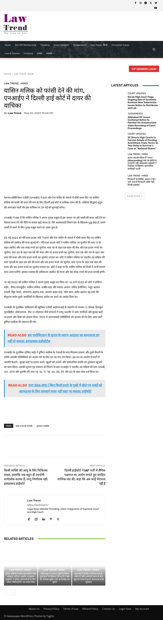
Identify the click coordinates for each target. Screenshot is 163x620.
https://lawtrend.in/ (38, 505)
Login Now (125, 609)
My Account (142, 609)
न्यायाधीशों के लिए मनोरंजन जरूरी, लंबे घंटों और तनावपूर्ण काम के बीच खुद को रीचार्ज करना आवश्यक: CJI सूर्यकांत (89, 577)
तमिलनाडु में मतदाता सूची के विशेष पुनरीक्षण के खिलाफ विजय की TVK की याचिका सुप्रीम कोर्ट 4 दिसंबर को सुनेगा (55, 577)
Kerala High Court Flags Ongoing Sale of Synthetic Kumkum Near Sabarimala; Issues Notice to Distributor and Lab (143, 102)
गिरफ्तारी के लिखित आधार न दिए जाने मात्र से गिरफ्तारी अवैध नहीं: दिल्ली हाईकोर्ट (141, 182)
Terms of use (70, 609)
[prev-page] (6, 592)
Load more (135, 196)
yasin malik (43, 425)
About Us (34, 609)
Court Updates (137, 93)
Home (7, 74)
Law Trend (14, 113)
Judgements (135, 114)
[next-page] (13, 592)
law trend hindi (24, 425)
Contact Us (108, 609)
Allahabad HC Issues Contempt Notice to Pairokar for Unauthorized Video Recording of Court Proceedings (142, 123)
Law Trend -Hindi (24, 74)
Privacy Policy (51, 609)
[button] (154, 49)
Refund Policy (90, 609)
